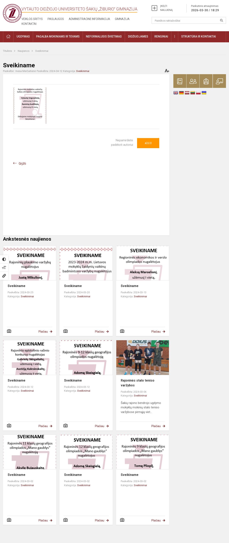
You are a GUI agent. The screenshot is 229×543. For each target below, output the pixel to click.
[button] (8, 36)
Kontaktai (29, 23)
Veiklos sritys (32, 19)
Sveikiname (16, 286)
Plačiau (43, 331)
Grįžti (22, 163)
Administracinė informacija (89, 19)
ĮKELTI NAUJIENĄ (166, 7)
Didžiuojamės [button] (138, 36)
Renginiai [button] (161, 36)
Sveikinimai (41, 50)
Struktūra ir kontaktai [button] (198, 36)
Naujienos (24, 50)
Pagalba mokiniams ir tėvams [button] (58, 36)
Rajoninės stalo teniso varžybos (137, 383)
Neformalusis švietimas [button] (104, 36)
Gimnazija (122, 19)
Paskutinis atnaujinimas (205, 8)
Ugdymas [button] (23, 36)
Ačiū (148, 143)
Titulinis (7, 50)
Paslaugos (56, 19)
